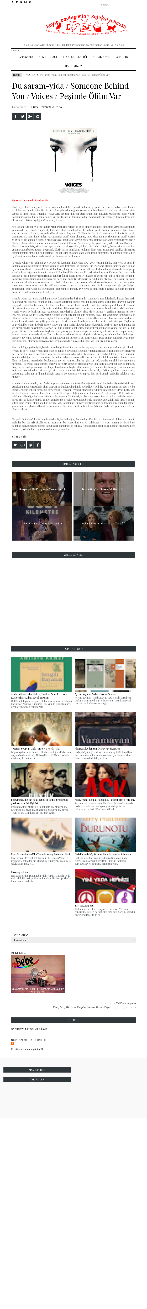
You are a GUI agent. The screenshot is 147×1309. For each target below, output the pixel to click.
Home (16, 74)
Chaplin (122, 57)
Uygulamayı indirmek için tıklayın (29, 1028)
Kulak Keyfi (101, 57)
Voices (30, 74)
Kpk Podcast (48, 57)
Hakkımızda (73, 66)
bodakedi (21, 107)
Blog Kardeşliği (75, 57)
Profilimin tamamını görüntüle (27, 1049)
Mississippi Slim (19, 872)
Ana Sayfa (26, 57)
